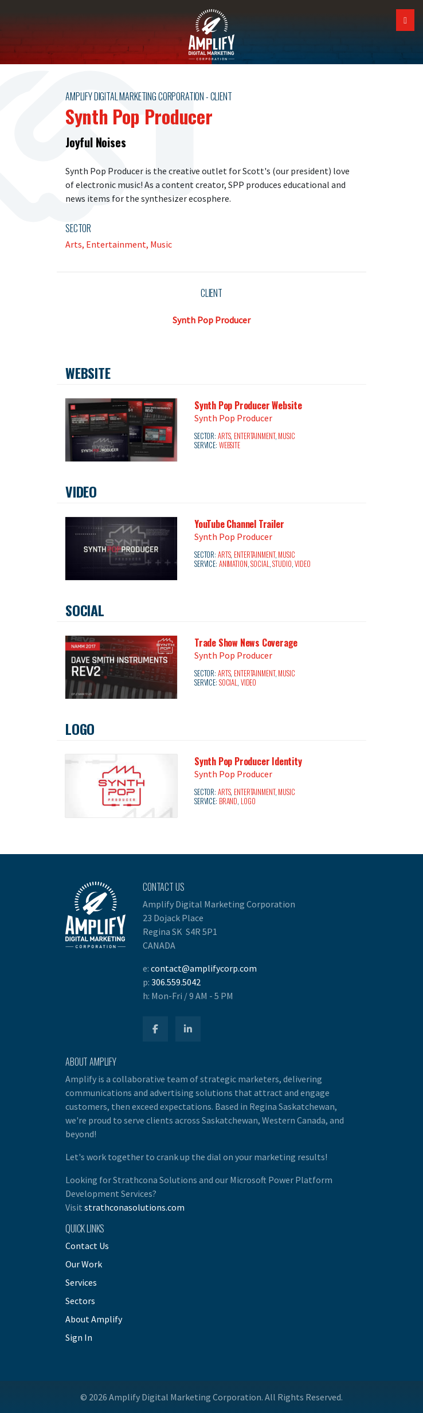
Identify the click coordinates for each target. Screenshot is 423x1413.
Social (259, 563)
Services (81, 1282)
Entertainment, (118, 244)
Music (161, 244)
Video (302, 563)
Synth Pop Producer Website (248, 405)
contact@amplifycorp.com (204, 968)
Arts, (75, 244)
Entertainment (254, 435)
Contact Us (87, 1245)
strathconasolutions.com (134, 1207)
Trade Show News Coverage (245, 642)
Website (229, 445)
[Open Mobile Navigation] (405, 20)
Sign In (78, 1337)
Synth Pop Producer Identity (248, 761)
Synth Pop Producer (211, 320)
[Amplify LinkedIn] (188, 1029)
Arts (224, 435)
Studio (281, 563)
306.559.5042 (176, 982)
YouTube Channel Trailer (239, 524)
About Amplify (93, 1319)
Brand (228, 801)
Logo (248, 801)
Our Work (83, 1264)
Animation (233, 563)
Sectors (80, 1300)
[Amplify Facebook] (155, 1029)
